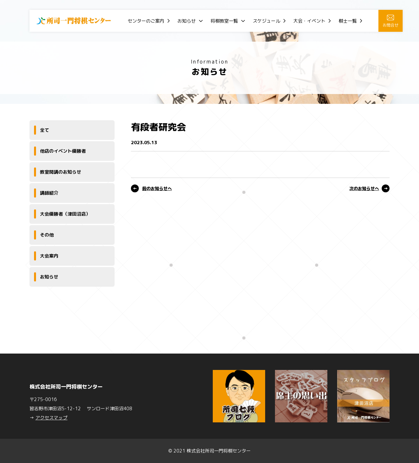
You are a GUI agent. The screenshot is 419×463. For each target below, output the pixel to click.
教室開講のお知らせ (60, 172)
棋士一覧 (347, 21)
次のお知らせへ (364, 188)
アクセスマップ (51, 418)
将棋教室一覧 (224, 21)
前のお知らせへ (157, 188)
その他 (47, 235)
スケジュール (266, 21)
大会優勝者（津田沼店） (65, 214)
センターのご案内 (146, 21)
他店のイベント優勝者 (63, 151)
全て (44, 130)
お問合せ (390, 21)
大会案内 (49, 256)
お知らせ (186, 21)
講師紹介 (49, 193)
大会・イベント (309, 21)
